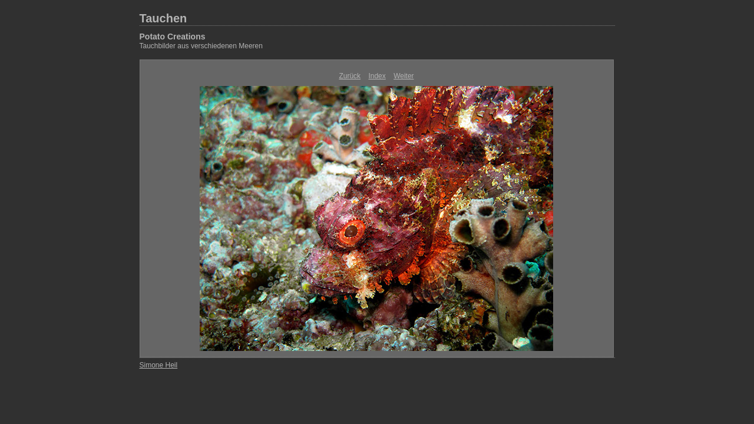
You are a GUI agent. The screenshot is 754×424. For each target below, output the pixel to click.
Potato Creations (173, 36)
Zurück (350, 76)
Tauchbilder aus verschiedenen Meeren (201, 46)
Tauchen (163, 18)
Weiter (403, 76)
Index (376, 76)
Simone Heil (159, 365)
